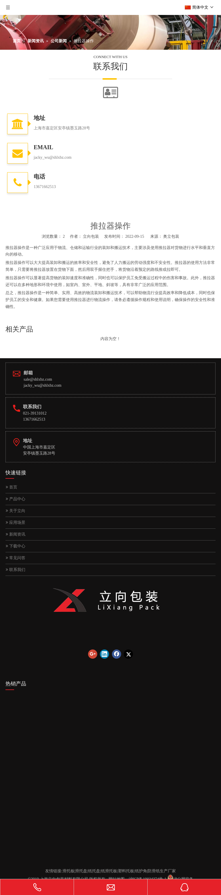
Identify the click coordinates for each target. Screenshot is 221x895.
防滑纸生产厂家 (162, 871)
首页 (11, 487)
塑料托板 (126, 871)
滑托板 (68, 871)
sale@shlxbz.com (38, 379)
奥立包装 (171, 236)
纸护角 (141, 871)
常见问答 (15, 558)
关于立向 (15, 511)
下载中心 (15, 546)
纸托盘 (94, 871)
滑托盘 (81, 871)
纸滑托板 (109, 871)
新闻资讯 (15, 534)
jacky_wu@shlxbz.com (42, 385)
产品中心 (15, 499)
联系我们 (15, 570)
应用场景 (15, 522)
